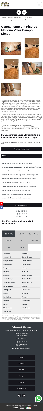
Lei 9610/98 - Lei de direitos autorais (12, 319)
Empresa (21, 363)
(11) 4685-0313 (13, 142)
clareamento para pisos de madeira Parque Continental (19, 186)
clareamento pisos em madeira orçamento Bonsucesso (19, 171)
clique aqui (23, 142)
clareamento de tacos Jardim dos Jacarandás (16, 198)
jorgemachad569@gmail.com (21, 348)
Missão (21, 370)
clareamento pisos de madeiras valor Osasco (15, 182)
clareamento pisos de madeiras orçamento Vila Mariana (19, 178)
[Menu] (39, 4)
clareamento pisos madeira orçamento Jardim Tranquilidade (20, 175)
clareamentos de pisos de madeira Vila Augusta (16, 194)
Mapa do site (21, 388)
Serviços (21, 376)
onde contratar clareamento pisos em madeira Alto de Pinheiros (21, 167)
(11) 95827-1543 (21, 214)
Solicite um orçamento (21, 149)
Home (21, 357)
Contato (21, 382)
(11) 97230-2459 (21, 216)
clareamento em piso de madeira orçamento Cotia (17, 163)
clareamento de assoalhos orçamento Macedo (16, 190)
